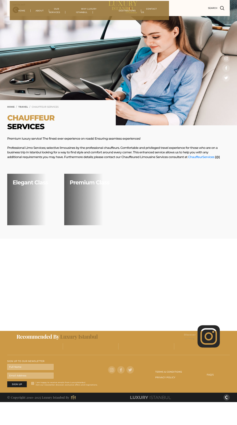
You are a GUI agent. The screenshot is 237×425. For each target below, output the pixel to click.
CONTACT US (184, 19)
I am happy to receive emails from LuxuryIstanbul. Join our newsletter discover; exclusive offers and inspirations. (67, 383)
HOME (52, 19)
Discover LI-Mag (202, 336)
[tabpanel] (118, 62)
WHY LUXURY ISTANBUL (126, 19)
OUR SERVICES (93, 19)
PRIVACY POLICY (165, 377)
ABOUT (70, 19)
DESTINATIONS (158, 19)
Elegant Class (30, 182)
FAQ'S (210, 374)
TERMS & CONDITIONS (168, 371)
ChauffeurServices (201, 157)
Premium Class (89, 182)
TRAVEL (23, 106)
